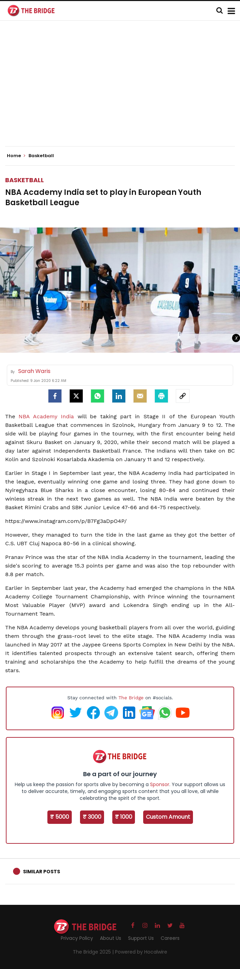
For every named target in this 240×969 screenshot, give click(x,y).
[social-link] (183, 396)
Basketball (24, 180)
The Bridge (131, 697)
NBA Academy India (46, 416)
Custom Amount (168, 817)
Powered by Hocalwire (141, 951)
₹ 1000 (123, 817)
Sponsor (159, 784)
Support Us (141, 938)
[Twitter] (76, 396)
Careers (170, 938)
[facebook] (55, 396)
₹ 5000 (59, 817)
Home (16, 156)
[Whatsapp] (97, 396)
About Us (110, 938)
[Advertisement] (122, 89)
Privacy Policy (77, 938)
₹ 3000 (92, 817)
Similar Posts (41, 871)
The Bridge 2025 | (94, 951)
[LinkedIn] (119, 396)
